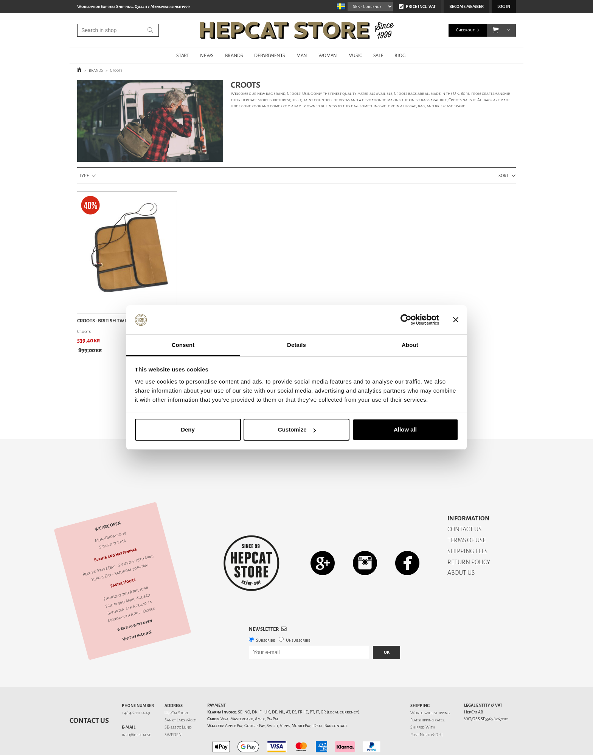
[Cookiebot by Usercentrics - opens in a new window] (406, 320)
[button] (495, 30)
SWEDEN (173, 708)
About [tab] (410, 345)
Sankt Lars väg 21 (181, 693)
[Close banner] (455, 320)
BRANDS (234, 55)
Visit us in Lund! (137, 609)
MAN (301, 55)
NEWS (206, 55)
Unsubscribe (298, 614)
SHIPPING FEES (467, 525)
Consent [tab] (183, 345)
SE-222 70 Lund (178, 701)
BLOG (399, 55)
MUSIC (355, 55)
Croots (116, 70)
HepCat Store (177, 686)
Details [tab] (296, 345)
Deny (188, 429)
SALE (378, 55)
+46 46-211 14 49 (136, 686)
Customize (297, 429)
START (182, 55)
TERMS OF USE (466, 514)
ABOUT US (461, 546)
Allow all (405, 429)
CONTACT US (464, 503)
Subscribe (265, 614)
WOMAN (327, 55)
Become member (466, 6)
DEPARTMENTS (269, 55)
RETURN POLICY (468, 536)
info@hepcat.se (136, 708)
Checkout (465, 30)
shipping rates (431, 693)
